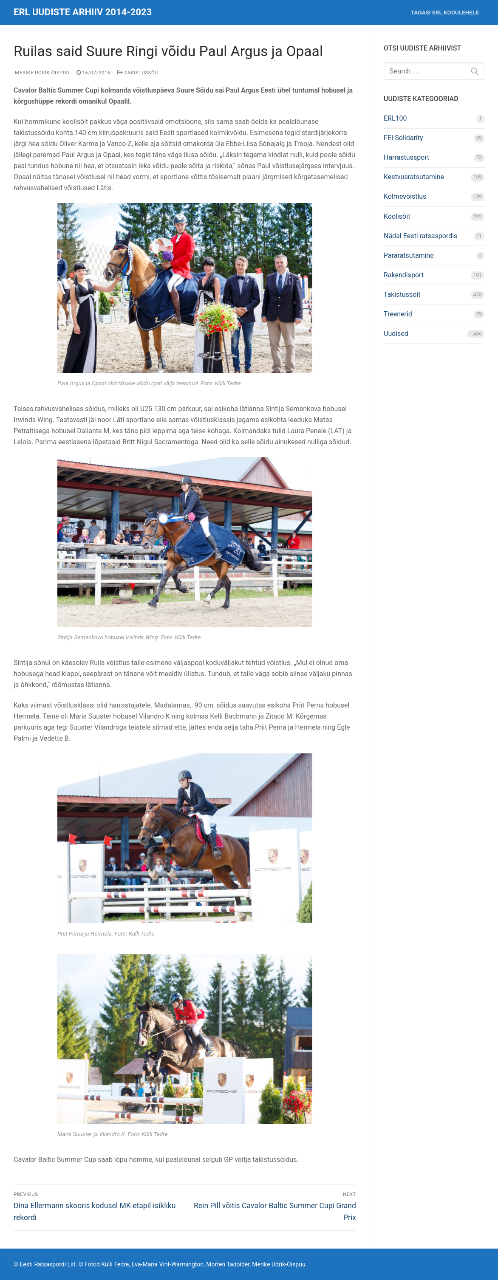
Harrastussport (406, 157)
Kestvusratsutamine (414, 177)
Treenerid (398, 314)
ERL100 (395, 118)
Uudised (396, 334)
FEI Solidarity (403, 138)
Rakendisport (404, 275)
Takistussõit (138, 73)
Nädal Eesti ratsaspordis (420, 236)
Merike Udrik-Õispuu (42, 73)
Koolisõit (397, 216)
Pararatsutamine (409, 255)
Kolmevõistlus (405, 196)
